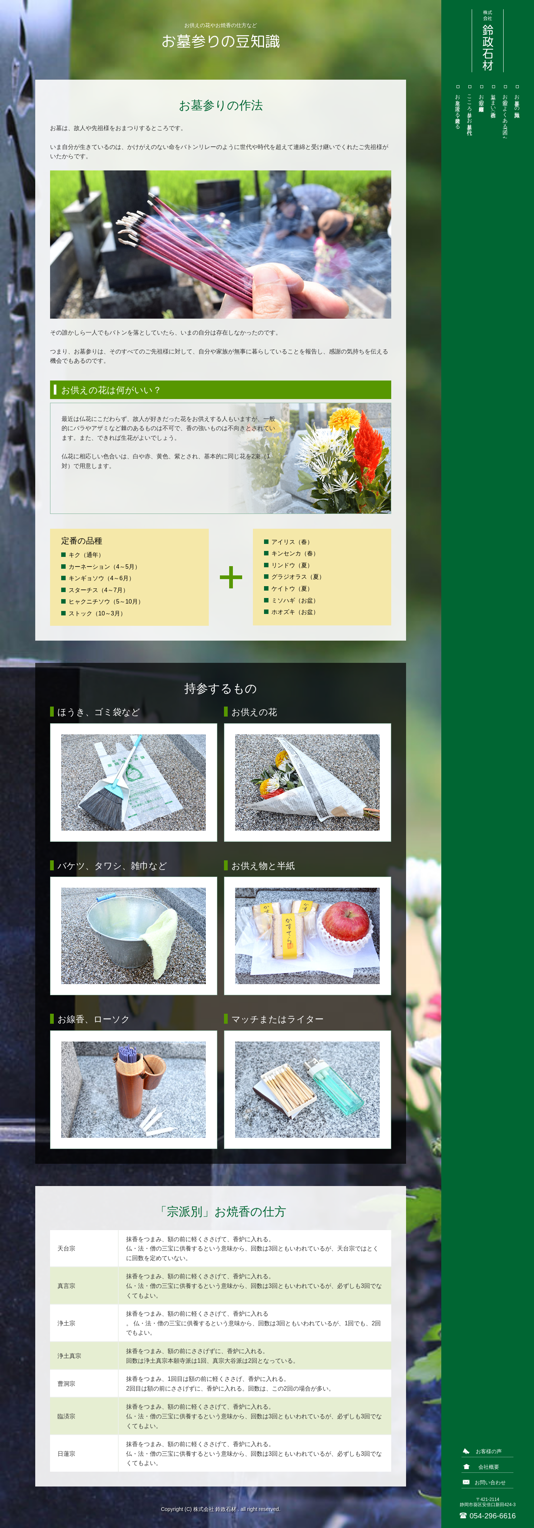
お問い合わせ (490, 1482)
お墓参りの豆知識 (517, 100)
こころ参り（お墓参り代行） (470, 108)
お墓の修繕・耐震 (482, 97)
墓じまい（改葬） (494, 100)
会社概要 (488, 1467)
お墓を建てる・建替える (458, 108)
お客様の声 (489, 1451)
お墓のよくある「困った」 (505, 114)
